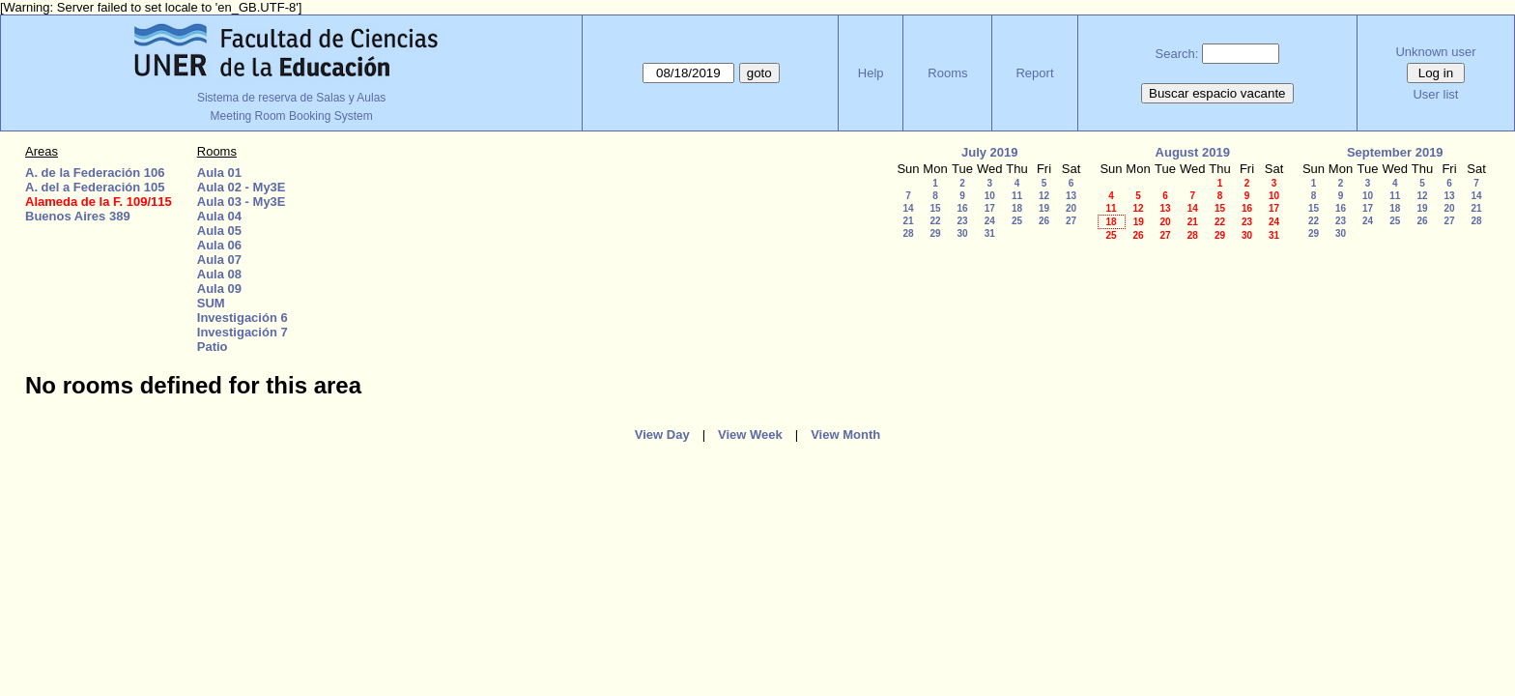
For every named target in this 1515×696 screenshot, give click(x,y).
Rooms (947, 73)
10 (990, 195)
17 (990, 208)
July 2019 (989, 152)
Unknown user (1435, 51)
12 (1044, 195)
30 (962, 233)
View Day (662, 434)
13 (1071, 195)
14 (907, 208)
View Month (845, 434)
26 (1044, 221)
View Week (750, 434)
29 (934, 233)
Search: (1177, 53)
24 (990, 221)
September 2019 (1395, 152)
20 (1071, 208)
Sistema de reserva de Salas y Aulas (291, 97)
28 (907, 233)
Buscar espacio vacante (1217, 93)
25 (1017, 221)
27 (1071, 221)
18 (1017, 208)
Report (1034, 73)
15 (934, 208)
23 (962, 221)
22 (934, 221)
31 (990, 233)
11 (1017, 195)
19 (1044, 208)
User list (1435, 94)
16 (962, 208)
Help (871, 73)
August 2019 (1193, 152)
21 (907, 221)
